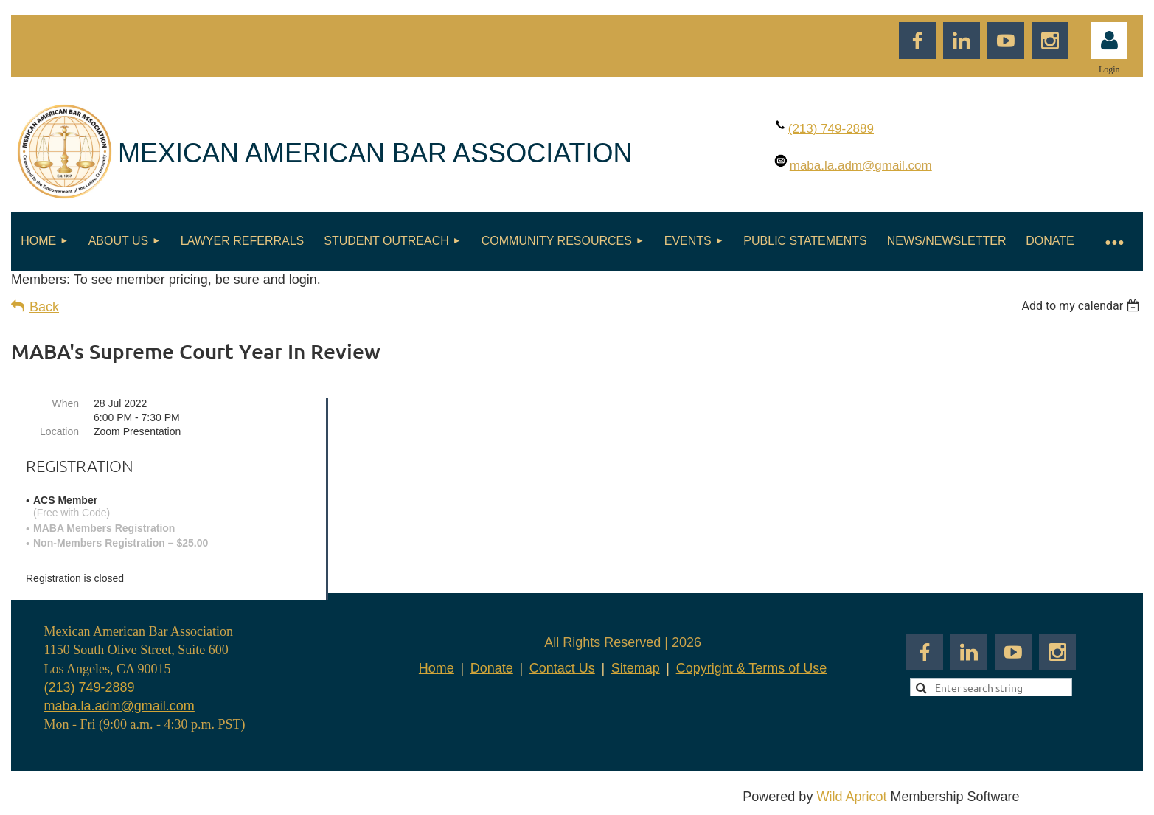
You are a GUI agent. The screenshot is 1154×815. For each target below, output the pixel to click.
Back (44, 306)
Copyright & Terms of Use (751, 668)
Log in (1109, 40)
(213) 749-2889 (89, 687)
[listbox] (1082, 305)
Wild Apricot (851, 796)
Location (59, 431)
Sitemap (635, 668)
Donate (491, 668)
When (65, 403)
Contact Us (562, 668)
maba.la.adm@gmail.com (119, 705)
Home (436, 668)
